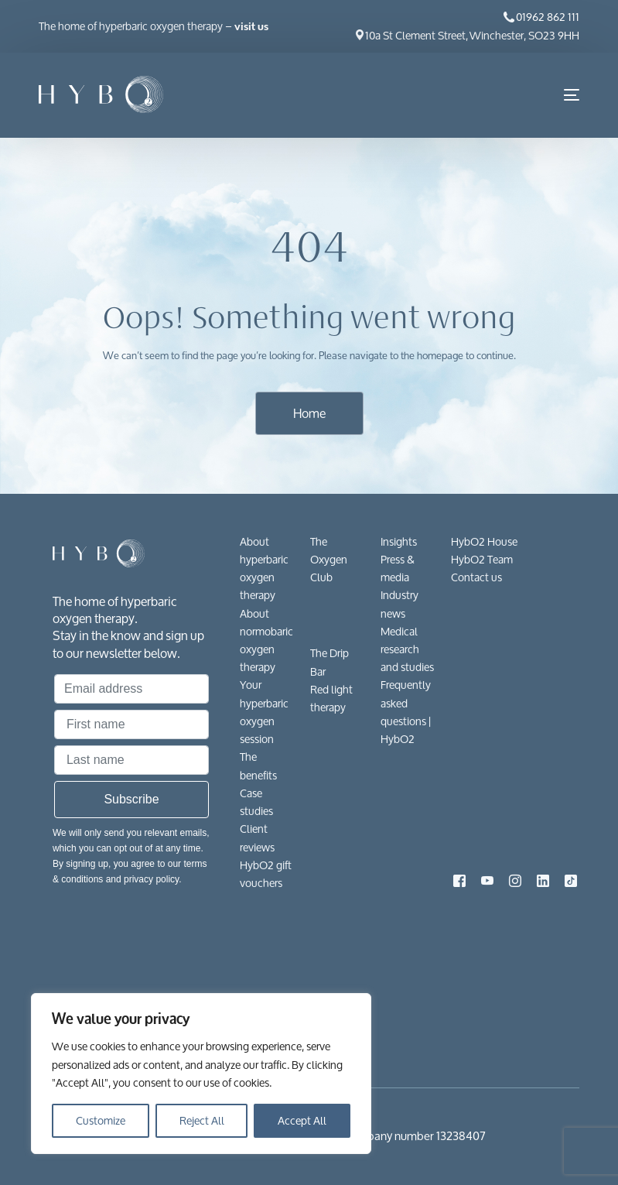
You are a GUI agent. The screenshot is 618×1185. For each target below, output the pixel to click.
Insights (399, 541)
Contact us (476, 577)
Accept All (302, 1120)
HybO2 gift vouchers (266, 874)
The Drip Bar (329, 662)
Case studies (256, 802)
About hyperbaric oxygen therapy (264, 568)
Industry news (399, 604)
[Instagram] (515, 879)
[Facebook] (459, 879)
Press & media (398, 568)
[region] (201, 1073)
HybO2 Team (482, 559)
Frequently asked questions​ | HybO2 (406, 711)
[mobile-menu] (560, 95)
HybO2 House (484, 541)
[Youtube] (487, 879)
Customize (100, 1120)
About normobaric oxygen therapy (266, 640)
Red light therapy (331, 698)
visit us (251, 26)
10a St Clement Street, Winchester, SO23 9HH (472, 35)
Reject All (201, 1120)
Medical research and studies (407, 649)
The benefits (258, 765)
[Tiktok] (571, 879)
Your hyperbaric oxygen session (264, 711)
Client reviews (257, 837)
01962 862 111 (547, 17)
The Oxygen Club (328, 559)
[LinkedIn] (543, 879)
